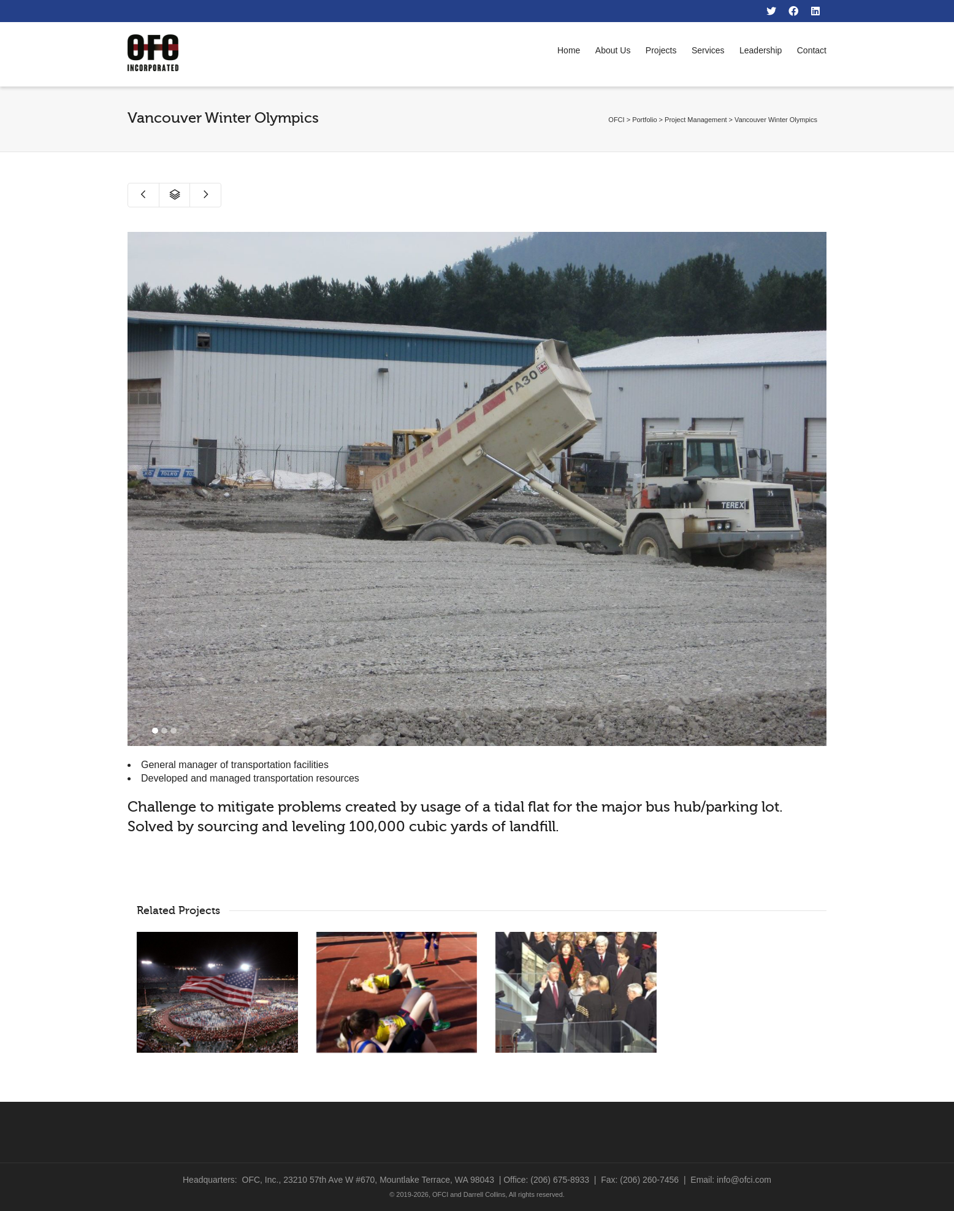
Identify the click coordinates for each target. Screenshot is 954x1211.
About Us (613, 50)
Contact (811, 50)
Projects (661, 50)
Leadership (760, 50)
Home (568, 50)
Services (708, 50)
